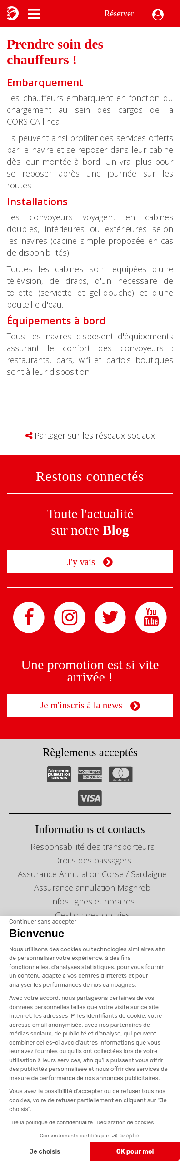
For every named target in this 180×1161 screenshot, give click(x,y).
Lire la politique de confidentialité (51, 1122)
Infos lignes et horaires (92, 901)
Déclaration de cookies (125, 1122)
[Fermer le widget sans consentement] (43, 921)
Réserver (119, 13)
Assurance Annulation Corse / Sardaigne (92, 873)
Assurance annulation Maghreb (92, 887)
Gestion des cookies (92, 914)
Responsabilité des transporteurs (92, 846)
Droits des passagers (92, 860)
